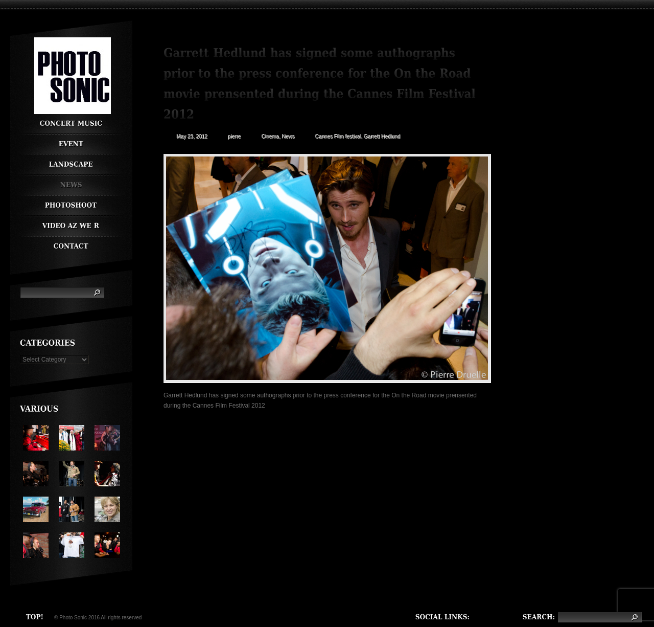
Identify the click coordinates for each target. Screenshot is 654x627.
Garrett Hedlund (382, 136)
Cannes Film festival (338, 136)
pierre (234, 136)
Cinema (269, 136)
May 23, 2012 (191, 136)
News (288, 136)
